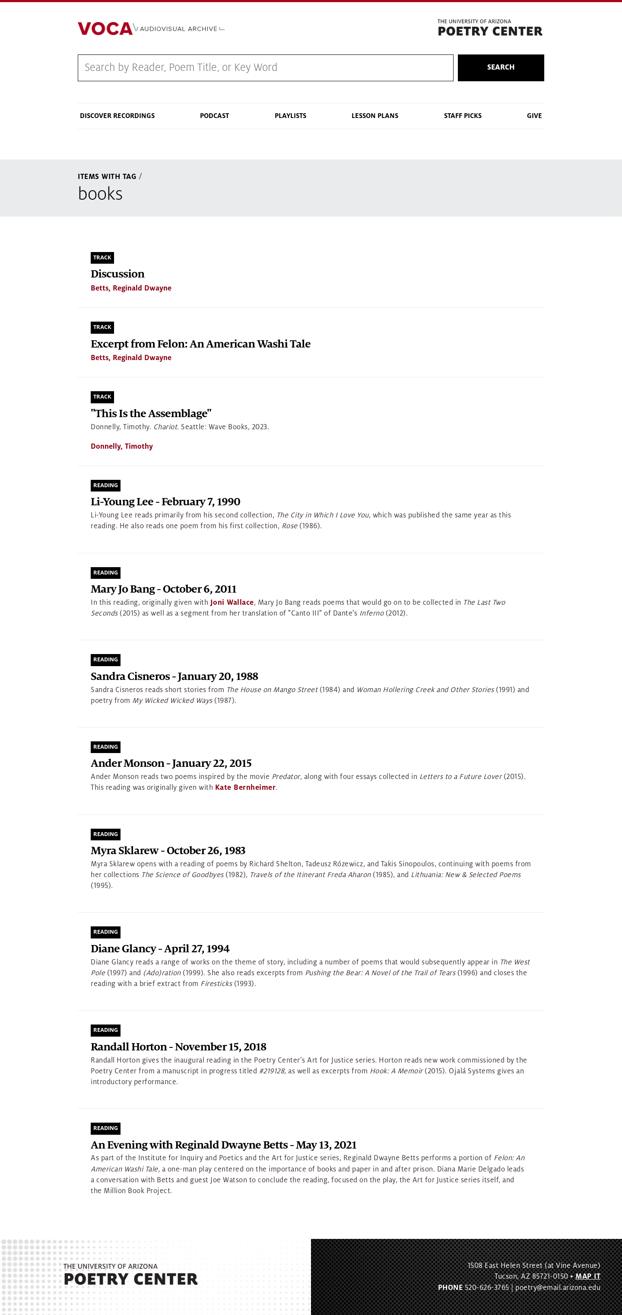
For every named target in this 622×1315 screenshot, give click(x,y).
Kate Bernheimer (245, 788)
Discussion (117, 275)
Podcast (214, 115)
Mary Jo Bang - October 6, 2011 (163, 590)
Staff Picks (463, 115)
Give (534, 115)
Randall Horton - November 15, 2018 (178, 1047)
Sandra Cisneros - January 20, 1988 (174, 677)
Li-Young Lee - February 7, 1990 (165, 502)
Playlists (290, 115)
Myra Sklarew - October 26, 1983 (168, 851)
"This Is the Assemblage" (151, 414)
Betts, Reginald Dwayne (131, 289)
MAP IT (587, 1277)
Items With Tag (107, 177)
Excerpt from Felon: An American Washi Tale (201, 344)
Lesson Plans (375, 115)
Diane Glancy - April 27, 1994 (160, 949)
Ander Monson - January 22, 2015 (171, 764)
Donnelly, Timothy (122, 446)
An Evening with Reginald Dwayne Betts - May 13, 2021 (223, 1145)
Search (501, 68)
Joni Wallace (232, 602)
